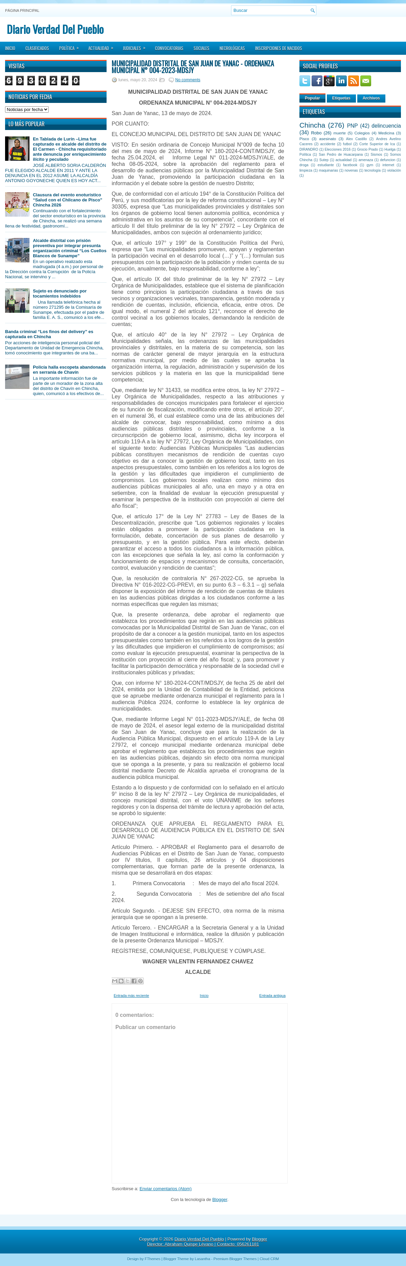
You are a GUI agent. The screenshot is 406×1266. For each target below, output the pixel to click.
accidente (327, 144)
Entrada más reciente (131, 996)
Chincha (312, 125)
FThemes (152, 1259)
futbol (347, 144)
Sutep (324, 160)
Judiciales (136, 46)
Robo (316, 132)
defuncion (387, 160)
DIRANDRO (308, 149)
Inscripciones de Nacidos (278, 48)
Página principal (22, 10)
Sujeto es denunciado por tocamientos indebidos (60, 293)
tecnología (372, 170)
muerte (340, 133)
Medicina (386, 133)
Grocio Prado (367, 149)
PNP (352, 126)
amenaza (366, 160)
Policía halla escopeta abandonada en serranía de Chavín (69, 370)
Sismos (376, 154)
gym (370, 165)
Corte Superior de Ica (377, 144)
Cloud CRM (269, 1259)
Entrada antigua (272, 996)
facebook (350, 165)
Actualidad (103, 46)
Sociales (201, 48)
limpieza (305, 170)
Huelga (390, 149)
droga (304, 165)
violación (394, 170)
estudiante (326, 165)
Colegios (361, 133)
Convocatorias (169, 48)
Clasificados (37, 48)
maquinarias (328, 170)
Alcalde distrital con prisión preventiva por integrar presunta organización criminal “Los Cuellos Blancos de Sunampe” (69, 248)
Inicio (10, 48)
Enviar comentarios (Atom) (165, 1188)
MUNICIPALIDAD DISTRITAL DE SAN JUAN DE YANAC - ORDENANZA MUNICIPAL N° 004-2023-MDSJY (193, 66)
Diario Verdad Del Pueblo (55, 29)
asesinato (327, 138)
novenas (351, 170)
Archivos (371, 98)
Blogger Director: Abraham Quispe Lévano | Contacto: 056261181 (207, 1242)
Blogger (219, 1199)
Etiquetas (341, 98)
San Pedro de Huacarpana (341, 154)
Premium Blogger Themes (235, 1259)
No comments (187, 80)
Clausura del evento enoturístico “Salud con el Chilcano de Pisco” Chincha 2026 (67, 200)
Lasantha (202, 1259)
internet (388, 165)
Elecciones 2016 (338, 149)
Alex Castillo (356, 139)
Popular (312, 98)
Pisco (304, 138)
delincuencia (386, 126)
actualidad (344, 160)
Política (71, 46)
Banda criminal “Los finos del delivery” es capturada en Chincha (49, 334)
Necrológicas (232, 48)
